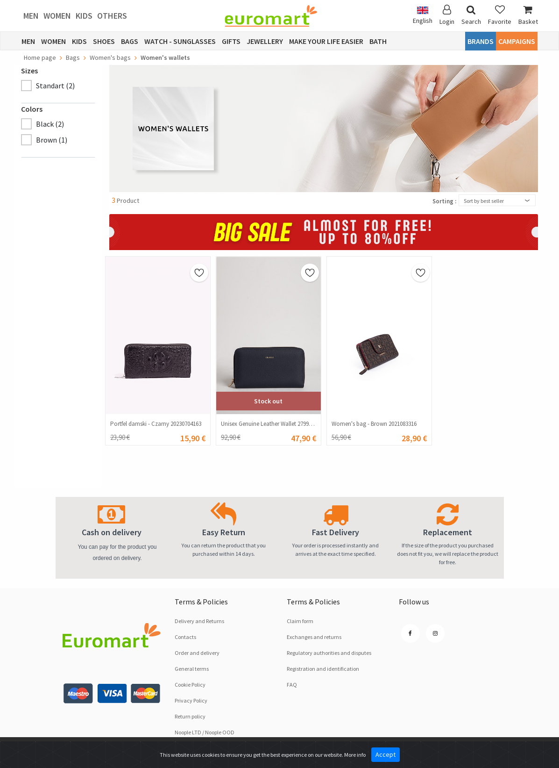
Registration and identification (323, 668)
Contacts (185, 636)
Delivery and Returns (199, 620)
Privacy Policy (191, 700)
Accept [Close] (385, 754)
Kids (84, 15)
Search (471, 15)
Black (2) (50, 124)
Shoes (104, 41)
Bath (378, 41)
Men (31, 15)
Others (112, 15)
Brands (480, 41)
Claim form (300, 620)
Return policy (190, 716)
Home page (40, 57)
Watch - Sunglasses (180, 41)
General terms (192, 668)
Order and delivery (197, 652)
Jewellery (265, 41)
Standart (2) (55, 85)
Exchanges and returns (314, 636)
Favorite (499, 15)
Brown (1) (51, 139)
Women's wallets (165, 57)
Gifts (231, 41)
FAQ (292, 684)
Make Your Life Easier (326, 41)
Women (57, 15)
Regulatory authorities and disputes (329, 652)
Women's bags (110, 57)
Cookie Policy (190, 684)
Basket (528, 15)
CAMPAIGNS (516, 41)
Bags (129, 41)
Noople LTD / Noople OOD (204, 732)
